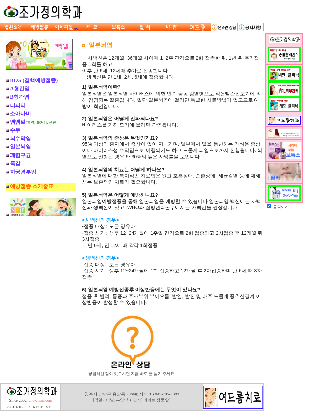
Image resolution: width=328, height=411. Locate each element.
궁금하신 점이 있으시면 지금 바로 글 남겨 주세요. (131, 371)
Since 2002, (30, 401)
